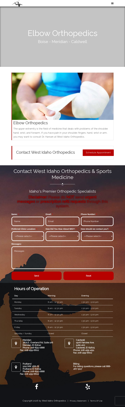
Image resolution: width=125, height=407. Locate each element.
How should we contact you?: (95, 229)
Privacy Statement (78, 401)
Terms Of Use (96, 401)
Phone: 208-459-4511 (83, 350)
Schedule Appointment (98, 152)
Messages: (16, 244)
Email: (49, 214)
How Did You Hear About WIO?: (60, 229)
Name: (14, 214)
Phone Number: (88, 214)
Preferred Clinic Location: (23, 229)
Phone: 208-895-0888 (34, 347)
